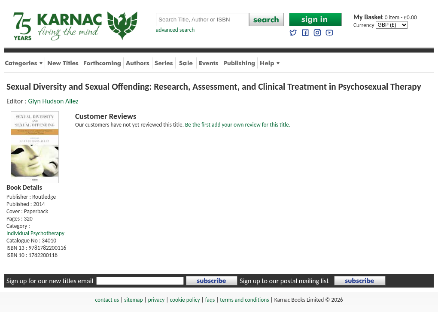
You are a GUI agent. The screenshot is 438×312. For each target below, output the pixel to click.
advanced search (175, 29)
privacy (156, 299)
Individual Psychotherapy (35, 233)
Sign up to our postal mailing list (284, 281)
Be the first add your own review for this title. (237, 124)
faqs (210, 299)
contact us (107, 299)
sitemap (133, 299)
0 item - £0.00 (385, 17)
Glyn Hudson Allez (53, 101)
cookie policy (185, 299)
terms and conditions (244, 299)
